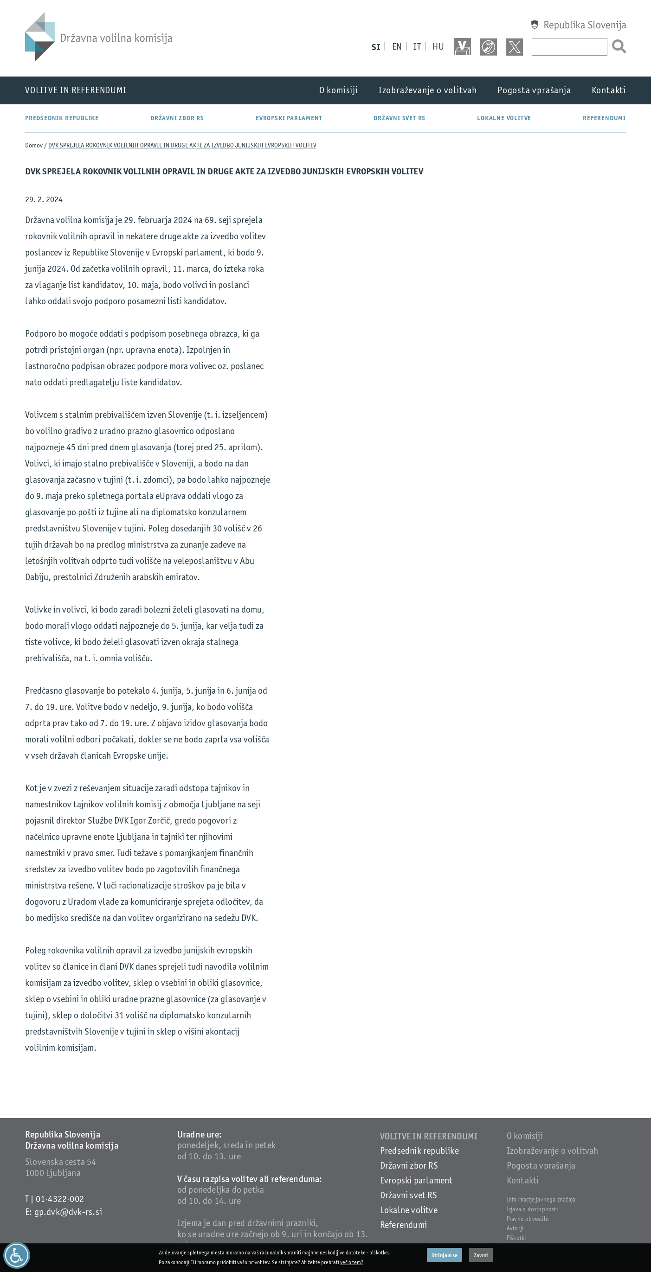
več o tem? (351, 1262)
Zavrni (481, 1255)
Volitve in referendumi (76, 90)
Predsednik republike (62, 118)
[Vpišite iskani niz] (569, 47)
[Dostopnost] (16, 1255)
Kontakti (609, 90)
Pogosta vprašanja (534, 90)
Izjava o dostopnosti (532, 1209)
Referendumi (604, 118)
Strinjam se (445, 1255)
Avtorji (515, 1228)
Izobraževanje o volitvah (428, 90)
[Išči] (616, 47)
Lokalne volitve (504, 118)
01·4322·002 (60, 1199)
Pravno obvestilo (528, 1218)
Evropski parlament (289, 118)
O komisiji (338, 90)
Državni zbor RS (177, 118)
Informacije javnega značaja (541, 1199)
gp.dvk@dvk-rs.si (68, 1212)
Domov (34, 145)
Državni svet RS (399, 118)
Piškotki (516, 1237)
